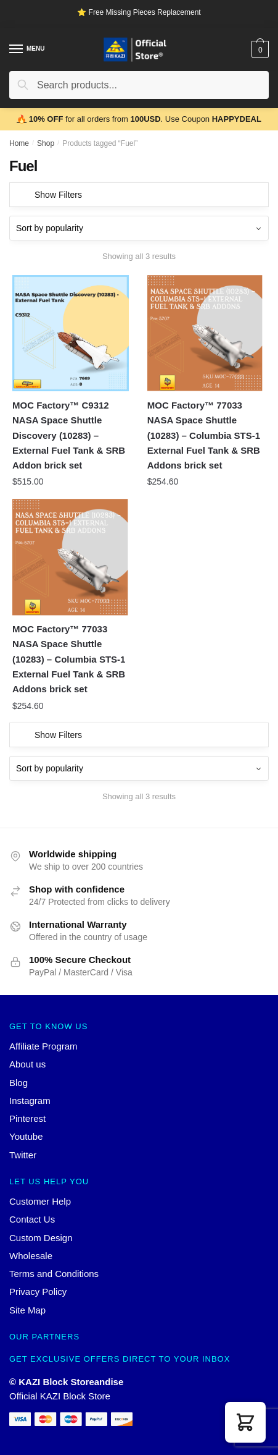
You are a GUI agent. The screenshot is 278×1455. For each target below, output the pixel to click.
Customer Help (40, 1201)
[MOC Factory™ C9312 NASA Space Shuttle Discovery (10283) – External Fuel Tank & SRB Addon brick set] (70, 333)
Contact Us (32, 1219)
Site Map (27, 1310)
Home (19, 143)
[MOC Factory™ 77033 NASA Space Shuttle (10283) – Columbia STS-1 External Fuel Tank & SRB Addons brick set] (205, 333)
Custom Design (41, 1237)
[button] (245, 1422)
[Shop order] (139, 228)
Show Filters (58, 195)
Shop (45, 143)
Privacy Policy (38, 1291)
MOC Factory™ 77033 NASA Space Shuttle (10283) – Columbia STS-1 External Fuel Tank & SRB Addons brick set (203, 435)
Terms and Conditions (54, 1273)
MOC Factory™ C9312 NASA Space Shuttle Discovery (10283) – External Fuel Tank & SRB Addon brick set (68, 435)
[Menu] (16, 49)
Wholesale (30, 1255)
